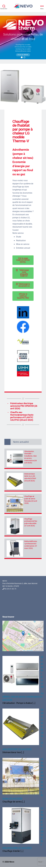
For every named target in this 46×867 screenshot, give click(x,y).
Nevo (11, 862)
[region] (23, 37)
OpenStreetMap (30, 650)
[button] (22, 57)
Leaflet (24, 650)
